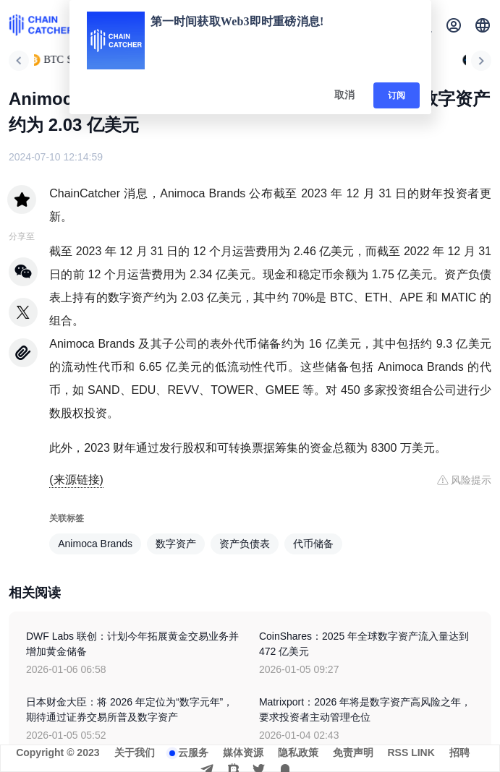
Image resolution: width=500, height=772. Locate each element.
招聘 (459, 752)
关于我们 (134, 752)
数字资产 (176, 543)
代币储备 (313, 543)
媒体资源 (243, 752)
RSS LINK (411, 752)
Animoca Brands (95, 543)
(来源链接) (76, 479)
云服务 (193, 752)
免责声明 (353, 752)
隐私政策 (298, 752)
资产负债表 (244, 543)
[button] (482, 25)
